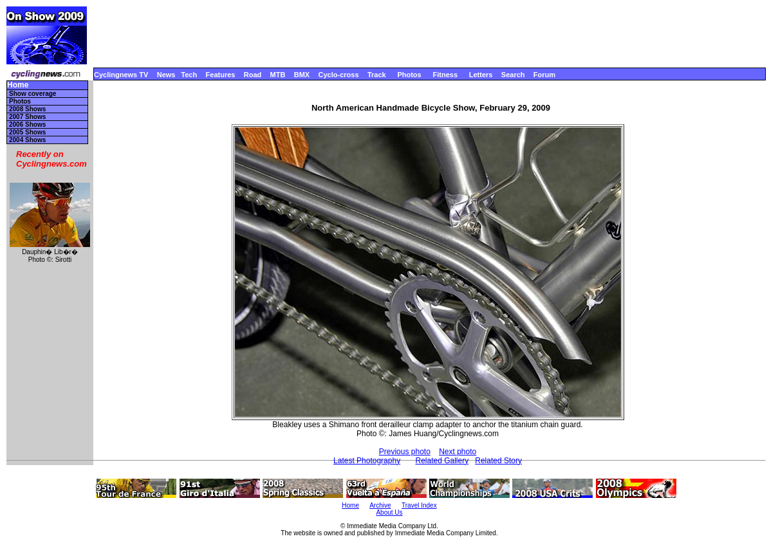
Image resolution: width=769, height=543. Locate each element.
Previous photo (405, 451)
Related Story (498, 460)
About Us (389, 512)
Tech (189, 74)
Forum (544, 74)
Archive (380, 505)
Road (253, 74)
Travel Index (419, 505)
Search (513, 74)
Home (17, 85)
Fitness (445, 74)
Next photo (457, 451)
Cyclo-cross (339, 74)
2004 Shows (27, 139)
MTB (278, 74)
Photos (409, 74)
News (166, 74)
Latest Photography (366, 460)
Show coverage (32, 93)
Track (376, 74)
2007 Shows (27, 116)
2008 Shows (27, 109)
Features (221, 74)
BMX (302, 74)
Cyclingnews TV (121, 74)
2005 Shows (27, 132)
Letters (481, 74)
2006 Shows (27, 124)
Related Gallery (441, 460)
